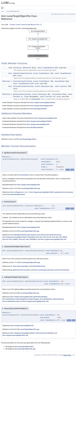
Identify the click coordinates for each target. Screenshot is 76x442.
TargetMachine (48, 68)
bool (10, 73)
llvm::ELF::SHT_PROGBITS (28, 239)
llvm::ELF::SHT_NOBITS (10, 239)
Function (48, 96)
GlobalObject (44, 73)
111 (15, 262)
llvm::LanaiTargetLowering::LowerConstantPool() (51, 270)
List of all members (70, 14)
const (39, 68)
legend (38, 58)
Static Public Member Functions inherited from (29, 118)
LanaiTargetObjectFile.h (27, 139)
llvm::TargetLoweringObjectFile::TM (53, 239)
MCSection (6, 81)
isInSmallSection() (38, 266)
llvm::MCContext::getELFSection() (49, 235)
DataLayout (45, 86)
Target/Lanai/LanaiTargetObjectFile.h (25, 25)
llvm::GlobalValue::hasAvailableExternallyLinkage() (20, 299)
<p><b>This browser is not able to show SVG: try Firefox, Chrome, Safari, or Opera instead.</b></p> (38, 44)
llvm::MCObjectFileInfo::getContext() (23, 235)
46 (15, 293)
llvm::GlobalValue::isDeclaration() (52, 299)
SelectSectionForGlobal (22, 81)
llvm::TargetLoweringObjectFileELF (42, 102)
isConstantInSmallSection (23, 86)
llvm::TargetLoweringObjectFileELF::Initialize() (19, 237)
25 (15, 231)
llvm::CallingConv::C (17, 192)
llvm (2, 11)
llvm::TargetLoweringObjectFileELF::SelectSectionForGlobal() (32, 333)
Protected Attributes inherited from (26, 121)
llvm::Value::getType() (20, 266)
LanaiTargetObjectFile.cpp (30, 188)
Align (26, 96)
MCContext (27, 68)
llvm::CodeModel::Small (10, 301)
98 (15, 329)
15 (13, 139)
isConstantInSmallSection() (15, 194)
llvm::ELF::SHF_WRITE (59, 237)
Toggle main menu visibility (3, 7)
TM (56, 68)
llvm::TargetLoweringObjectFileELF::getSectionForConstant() (51, 192)
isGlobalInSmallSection (22, 73)
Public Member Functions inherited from (28, 102)
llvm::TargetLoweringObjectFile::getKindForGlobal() (28, 297)
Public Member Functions (57, 14)
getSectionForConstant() (21, 270)
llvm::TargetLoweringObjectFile (41, 106)
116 (15, 188)
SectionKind (59, 81)
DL (52, 86)
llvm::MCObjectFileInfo (38, 109)
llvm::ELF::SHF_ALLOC (43, 237)
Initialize (17, 68)
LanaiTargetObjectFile (12, 11)
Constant (63, 86)
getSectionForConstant (22, 94)
